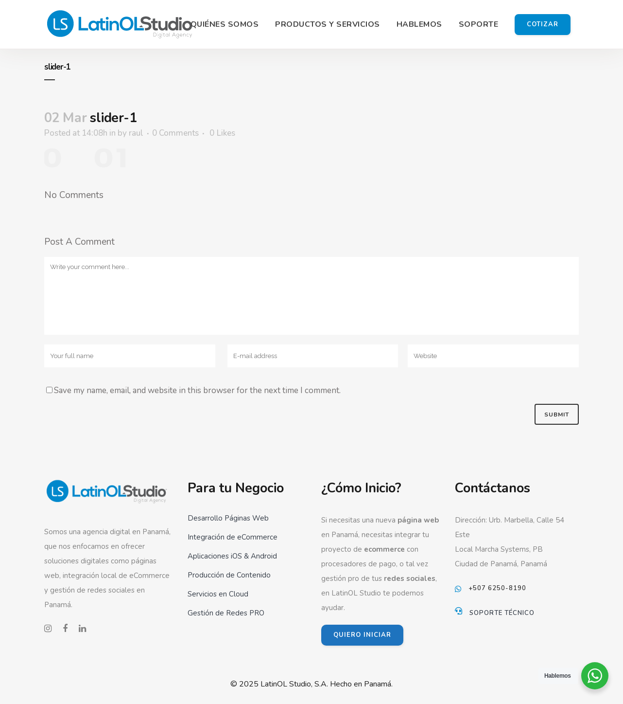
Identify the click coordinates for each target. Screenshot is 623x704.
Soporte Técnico (502, 613)
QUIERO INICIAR (362, 635)
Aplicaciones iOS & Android (232, 556)
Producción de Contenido (229, 575)
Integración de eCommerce (232, 537)
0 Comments (175, 133)
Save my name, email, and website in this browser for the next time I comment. (197, 390)
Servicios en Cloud (218, 594)
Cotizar (542, 24)
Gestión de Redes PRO (226, 613)
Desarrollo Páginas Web (228, 518)
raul (136, 133)
